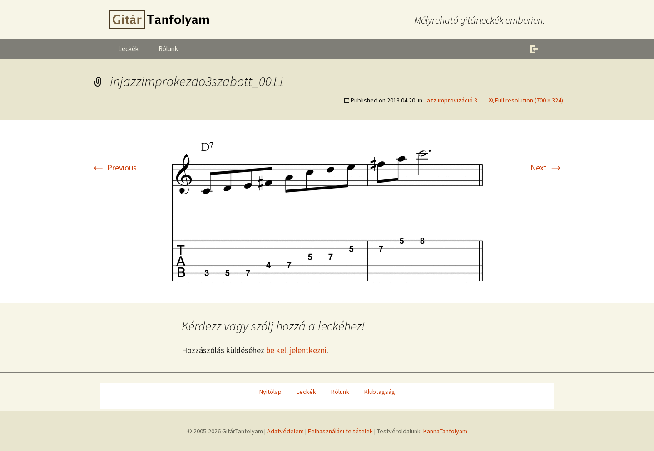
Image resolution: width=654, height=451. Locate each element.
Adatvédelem (285, 431)
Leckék (128, 48)
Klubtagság (379, 392)
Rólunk (168, 48)
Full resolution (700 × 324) (529, 100)
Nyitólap (270, 392)
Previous (114, 167)
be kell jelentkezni (296, 350)
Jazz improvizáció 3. (451, 100)
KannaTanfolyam (445, 431)
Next (546, 167)
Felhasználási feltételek (340, 431)
